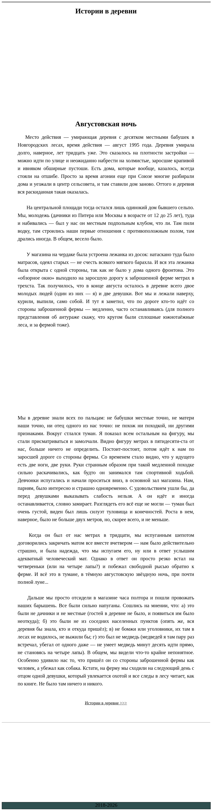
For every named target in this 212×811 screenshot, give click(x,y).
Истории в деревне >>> (106, 703)
